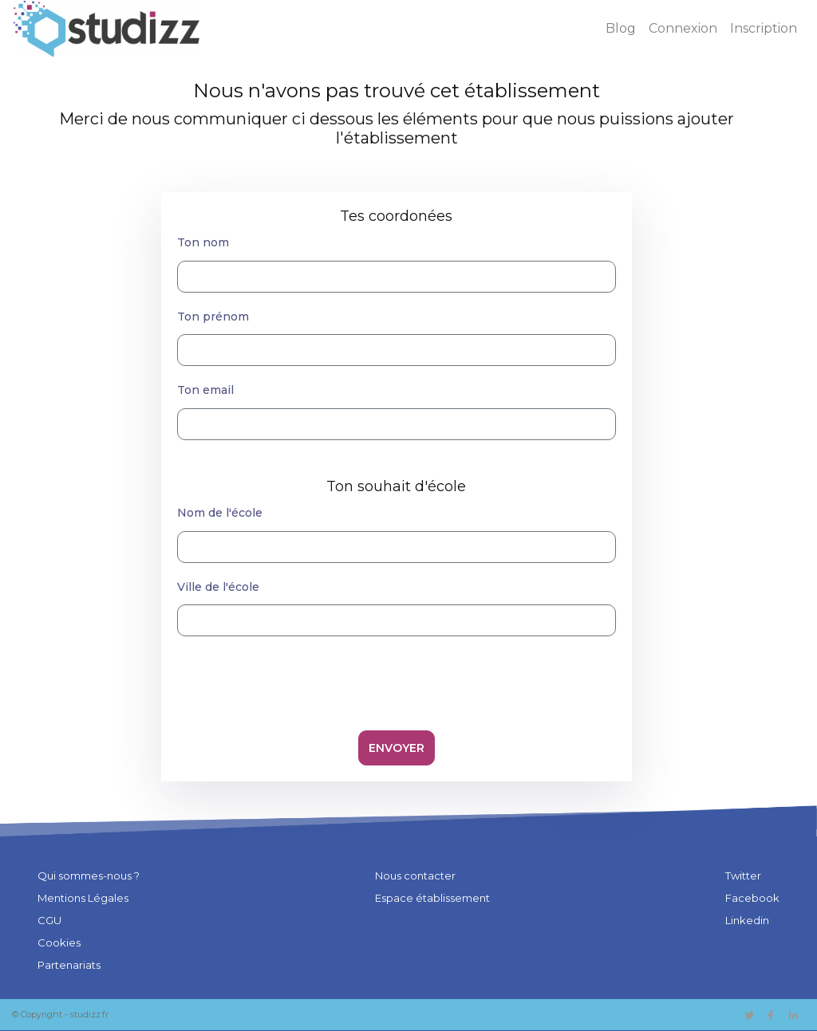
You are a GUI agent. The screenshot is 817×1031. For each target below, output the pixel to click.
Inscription (763, 28)
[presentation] (396, 680)
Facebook (752, 897)
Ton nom (203, 242)
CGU (49, 920)
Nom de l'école (219, 513)
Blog (621, 28)
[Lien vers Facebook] (772, 1014)
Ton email (205, 390)
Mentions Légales (82, 897)
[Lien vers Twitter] (747, 1014)
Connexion (683, 28)
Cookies (59, 942)
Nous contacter (415, 875)
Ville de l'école (218, 587)
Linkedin (747, 920)
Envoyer (396, 748)
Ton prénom (213, 316)
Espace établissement (432, 897)
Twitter (743, 875)
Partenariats (69, 964)
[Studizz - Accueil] (106, 29)
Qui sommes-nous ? (88, 875)
